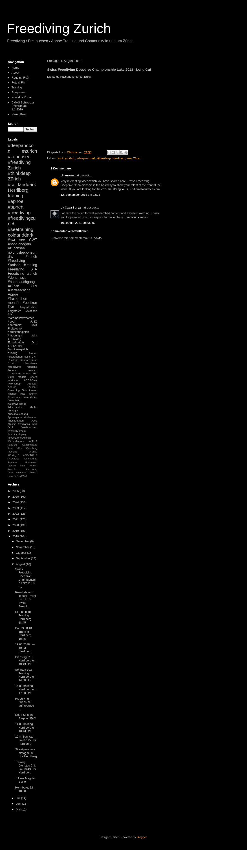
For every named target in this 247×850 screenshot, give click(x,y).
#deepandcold (86, 158)
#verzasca (24, 423)
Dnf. (34, 342)
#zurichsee (16, 248)
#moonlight (15, 335)
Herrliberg (118, 158)
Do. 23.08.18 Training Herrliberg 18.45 (23, 633)
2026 (16, 491)
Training (16, 87)
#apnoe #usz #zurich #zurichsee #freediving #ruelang (22, 363)
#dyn (11, 314)
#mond (26, 373)
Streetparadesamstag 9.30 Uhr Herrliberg (26, 753)
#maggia (13, 410)
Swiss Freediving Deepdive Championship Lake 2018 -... (25, 577)
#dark (11, 448)
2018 (16, 536)
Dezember (23, 541)
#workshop (14, 383)
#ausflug (12, 445)
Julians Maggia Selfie (25, 780)
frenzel (33, 390)
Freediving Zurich (59, 28)
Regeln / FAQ (20, 77)
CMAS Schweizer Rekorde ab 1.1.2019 (22, 106)
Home (15, 67)
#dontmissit (17, 277)
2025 (16, 496)
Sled (19, 476)
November (23, 547)
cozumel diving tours (114, 189)
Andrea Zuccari (22, 386)
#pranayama (15, 417)
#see (34, 420)
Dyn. (11, 307)
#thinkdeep (104, 158)
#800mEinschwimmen (19, 438)
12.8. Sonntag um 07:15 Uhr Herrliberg (25, 740)
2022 (16, 513)
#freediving (19, 212)
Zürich (137, 158)
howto (98, 238)
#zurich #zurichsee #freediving (22, 156)
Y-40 (24, 476)
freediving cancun (136, 217)
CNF (34, 356)
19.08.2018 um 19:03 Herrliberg (25, 648)
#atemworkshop (17, 403)
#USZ (33, 321)
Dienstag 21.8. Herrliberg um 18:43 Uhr (25, 660)
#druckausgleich (18, 332)
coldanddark (20, 234)
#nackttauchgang (18, 413)
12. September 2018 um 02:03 (80, 194)
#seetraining (20, 229)
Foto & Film (18, 82)
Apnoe (13, 294)
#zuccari (32, 383)
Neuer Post (18, 114)
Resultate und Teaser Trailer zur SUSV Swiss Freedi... (25, 599)
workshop (13, 380)
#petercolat (15, 325)
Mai (19, 809)
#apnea (15, 206)
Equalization (16, 342)
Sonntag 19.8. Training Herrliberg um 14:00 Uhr (25, 675)
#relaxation (30, 417)
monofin (14, 303)
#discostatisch (16, 407)
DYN (33, 286)
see (129, 158)
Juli (18, 798)
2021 (16, 519)
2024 (16, 502)
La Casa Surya (71, 207)
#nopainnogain (19, 244)
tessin (27, 356)
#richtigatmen (16, 420)
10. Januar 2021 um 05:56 (78, 222)
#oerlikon (30, 303)
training (15, 195)
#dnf (34, 335)
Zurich (14, 167)
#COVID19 (15, 346)
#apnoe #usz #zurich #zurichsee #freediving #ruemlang (22, 397)
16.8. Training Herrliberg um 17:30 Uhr (25, 689)
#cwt (11, 240)
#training (30, 265)
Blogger (142, 837)
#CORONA (30, 380)
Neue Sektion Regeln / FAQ (25, 716)
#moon (33, 352)
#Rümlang (14, 339)
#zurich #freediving (22, 259)
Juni (19, 803)
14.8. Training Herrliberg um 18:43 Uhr (25, 727)
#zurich (13, 286)
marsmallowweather (21, 318)
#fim (20, 448)
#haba (33, 407)
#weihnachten (29, 427)
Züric (24, 390)
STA (34, 269)
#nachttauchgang (21, 282)
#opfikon (12, 462)
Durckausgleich (18, 349)
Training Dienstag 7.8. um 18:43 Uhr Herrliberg (25, 767)
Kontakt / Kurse (21, 97)
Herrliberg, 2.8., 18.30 (25, 789)
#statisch (31, 311)
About (15, 72)
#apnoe (15, 201)
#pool (11, 321)
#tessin (12, 423)
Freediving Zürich (22, 273)
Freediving (16, 269)
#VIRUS (33, 441)
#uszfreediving (19, 290)
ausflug (12, 353)
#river (11, 472)
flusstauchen (15, 356)
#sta (34, 325)
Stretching (14, 390)
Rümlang (13, 359)
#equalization (28, 307)
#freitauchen (17, 299)
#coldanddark (66, 158)
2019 (16, 530)
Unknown (67, 175)
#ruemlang (21, 472)
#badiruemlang (29, 445)
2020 (16, 525)
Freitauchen (15, 328)
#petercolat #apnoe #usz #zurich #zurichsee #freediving (22, 465)
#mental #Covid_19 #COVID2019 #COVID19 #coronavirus (22, 455)
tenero (33, 376)
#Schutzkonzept (16, 441)
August (21, 564)
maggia (22, 376)
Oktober (21, 552)
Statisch (14, 265)
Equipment (18, 92)
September (23, 558)
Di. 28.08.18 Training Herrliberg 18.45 (23, 617)
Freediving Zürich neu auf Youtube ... (24, 704)
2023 (16, 508)
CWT (33, 240)
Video (11, 376)
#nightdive (14, 311)
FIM (35, 373)
